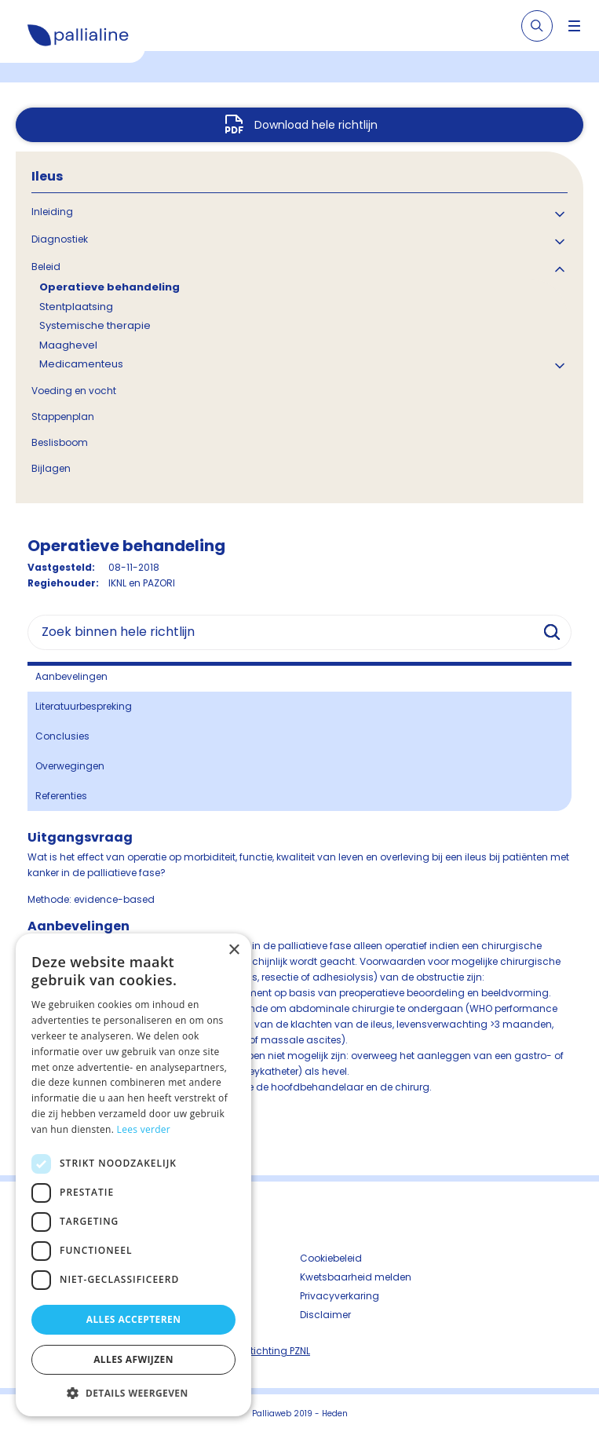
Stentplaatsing (76, 306)
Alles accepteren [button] (133, 1319)
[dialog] (133, 1174)
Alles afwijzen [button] (133, 1359)
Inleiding (52, 211)
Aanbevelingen (71, 676)
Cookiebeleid (331, 1258)
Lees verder (144, 1129)
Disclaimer (325, 1314)
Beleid (45, 266)
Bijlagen (51, 468)
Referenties (61, 795)
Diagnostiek (59, 239)
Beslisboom (59, 442)
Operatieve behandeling (109, 286)
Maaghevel (68, 345)
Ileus (47, 176)
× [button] (233, 950)
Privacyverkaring (339, 1295)
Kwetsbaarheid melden (355, 1277)
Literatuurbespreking (83, 706)
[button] (133, 1393)
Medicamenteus (81, 363)
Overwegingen (69, 766)
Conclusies (62, 736)
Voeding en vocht (73, 390)
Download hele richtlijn (316, 125)
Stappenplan (62, 416)
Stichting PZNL (277, 1350)
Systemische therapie (95, 325)
